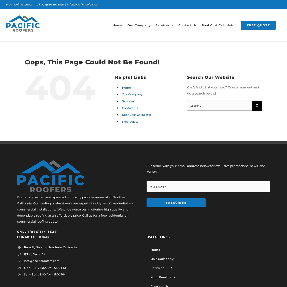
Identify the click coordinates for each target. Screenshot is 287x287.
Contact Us (130, 108)
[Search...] (219, 106)
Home (126, 87)
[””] (37, 232)
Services (128, 101)
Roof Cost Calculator (136, 115)
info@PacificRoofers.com (83, 4)
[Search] (257, 106)
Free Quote (130, 121)
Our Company (132, 94)
